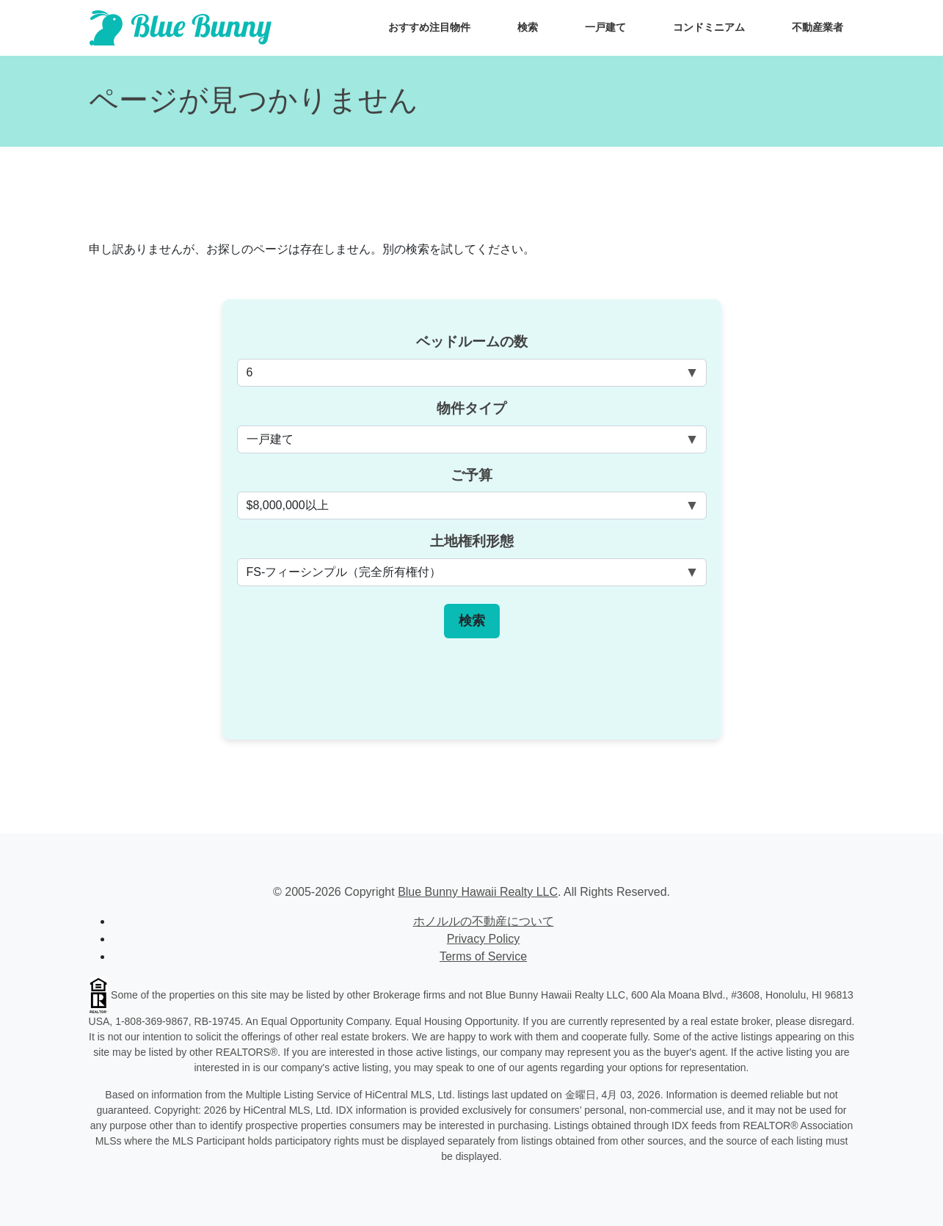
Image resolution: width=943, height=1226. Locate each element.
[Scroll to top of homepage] (180, 28)
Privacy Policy (483, 939)
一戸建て (605, 27)
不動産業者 (817, 27)
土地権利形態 (472, 541)
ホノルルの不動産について (483, 921)
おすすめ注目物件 (429, 27)
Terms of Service (483, 956)
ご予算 (471, 475)
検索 (527, 27)
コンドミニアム (709, 27)
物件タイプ (471, 408)
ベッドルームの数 (472, 341)
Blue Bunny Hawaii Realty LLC (478, 892)
